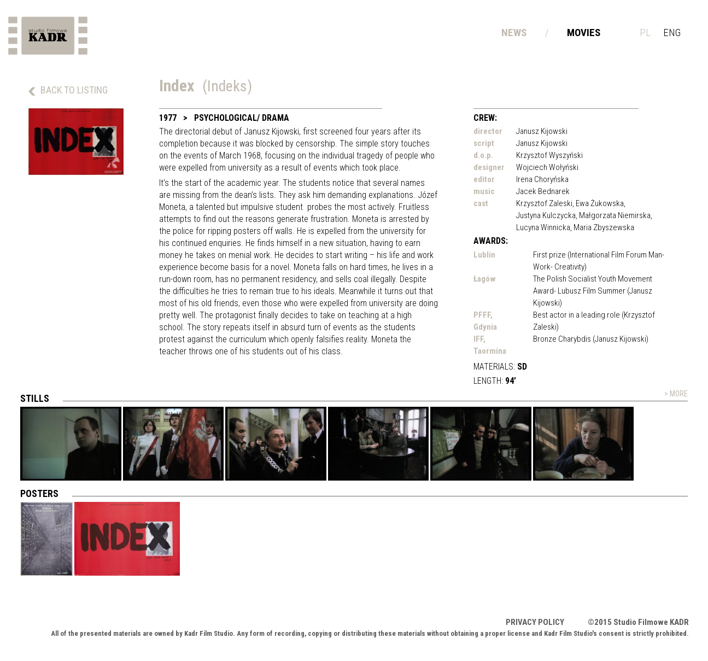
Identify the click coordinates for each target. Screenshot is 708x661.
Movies (583, 32)
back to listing (74, 90)
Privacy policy (535, 622)
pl (645, 32)
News (513, 32)
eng (672, 32)
